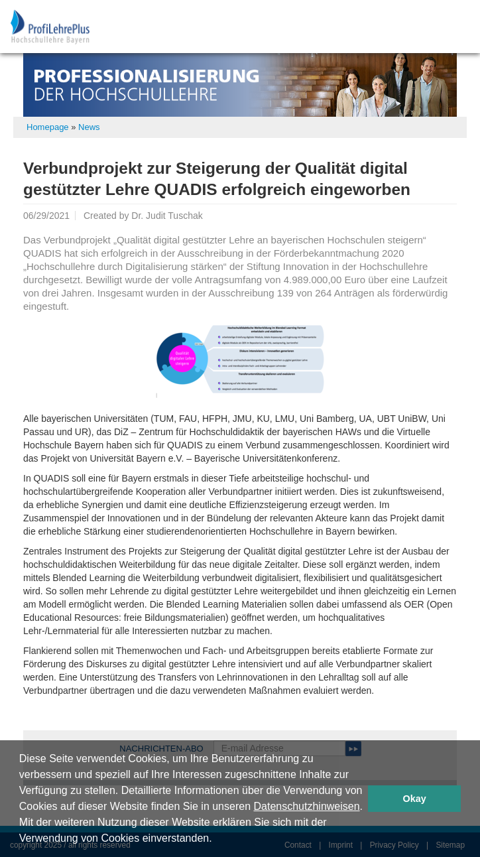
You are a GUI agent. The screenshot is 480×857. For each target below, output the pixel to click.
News (89, 127)
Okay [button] (414, 798)
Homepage (48, 127)
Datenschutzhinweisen (306, 806)
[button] (217, 840)
